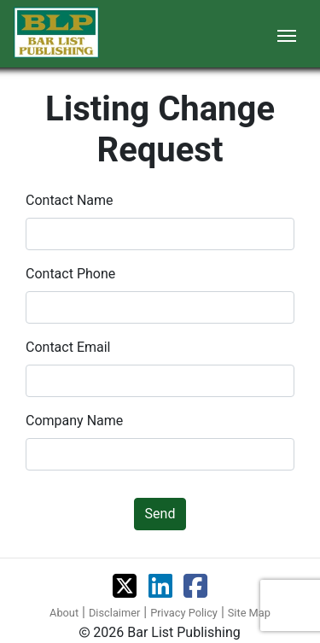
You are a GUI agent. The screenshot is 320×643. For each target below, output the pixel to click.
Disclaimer (114, 612)
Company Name (74, 420)
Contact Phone (70, 274)
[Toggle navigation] (286, 34)
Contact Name (69, 200)
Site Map (249, 612)
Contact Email (68, 347)
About (64, 612)
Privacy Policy (184, 612)
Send (160, 514)
